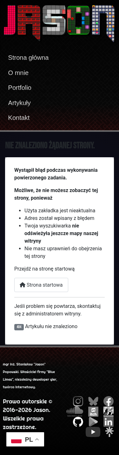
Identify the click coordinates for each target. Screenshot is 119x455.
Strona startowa (41, 285)
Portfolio (19, 87)
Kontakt (19, 117)
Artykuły (19, 102)
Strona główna (28, 57)
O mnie (18, 72)
